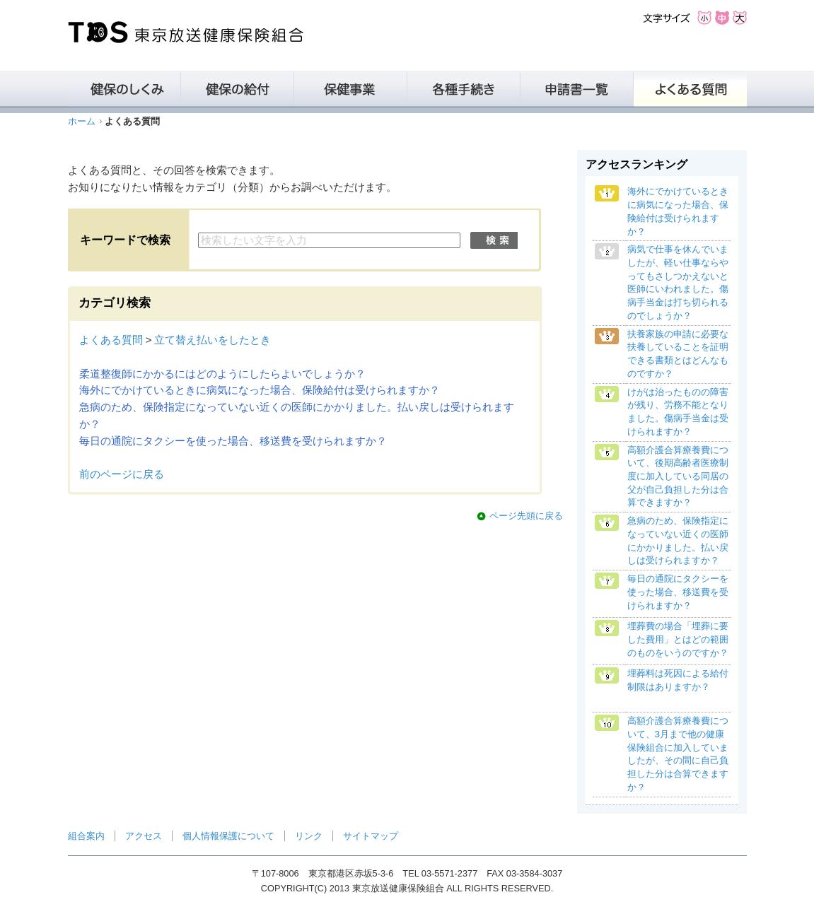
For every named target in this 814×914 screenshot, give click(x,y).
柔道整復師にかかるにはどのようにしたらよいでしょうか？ (222, 374)
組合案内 (86, 836)
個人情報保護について (228, 836)
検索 (494, 240)
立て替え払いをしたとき (212, 340)
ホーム (81, 121)
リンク (308, 836)
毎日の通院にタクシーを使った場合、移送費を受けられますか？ (233, 441)
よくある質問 (111, 340)
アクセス (143, 836)
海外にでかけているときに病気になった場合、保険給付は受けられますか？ (259, 390)
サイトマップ (370, 836)
